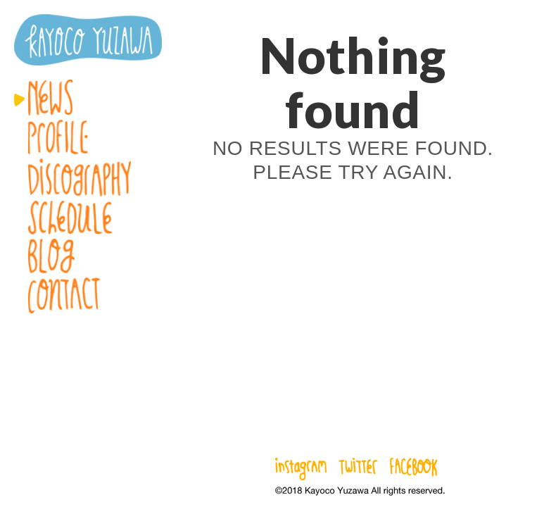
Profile (88, 137)
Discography (88, 177)
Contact (88, 295)
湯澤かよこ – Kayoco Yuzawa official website (88, 39)
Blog (88, 256)
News (88, 97)
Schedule (88, 217)
